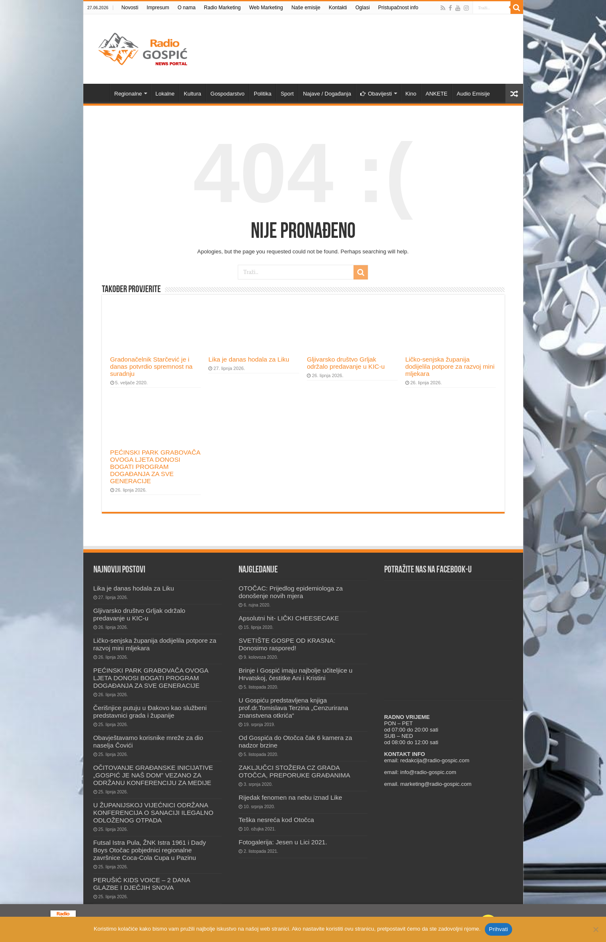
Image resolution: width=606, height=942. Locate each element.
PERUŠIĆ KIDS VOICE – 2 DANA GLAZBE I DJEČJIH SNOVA (141, 883)
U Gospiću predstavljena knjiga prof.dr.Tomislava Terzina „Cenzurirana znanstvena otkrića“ (293, 708)
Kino (410, 93)
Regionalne (128, 93)
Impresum (158, 8)
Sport (287, 93)
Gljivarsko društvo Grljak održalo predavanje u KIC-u (346, 363)
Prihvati (498, 929)
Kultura (192, 93)
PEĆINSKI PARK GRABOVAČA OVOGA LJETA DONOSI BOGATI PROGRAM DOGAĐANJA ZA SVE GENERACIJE (155, 466)
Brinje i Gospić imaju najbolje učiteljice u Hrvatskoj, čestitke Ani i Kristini (295, 674)
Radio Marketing (222, 8)
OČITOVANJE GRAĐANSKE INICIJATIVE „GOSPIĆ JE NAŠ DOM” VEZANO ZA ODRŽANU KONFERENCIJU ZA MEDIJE (153, 775)
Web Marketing (266, 8)
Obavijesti (376, 93)
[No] (595, 929)
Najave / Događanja (327, 93)
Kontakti (338, 8)
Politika (262, 93)
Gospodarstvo (227, 93)
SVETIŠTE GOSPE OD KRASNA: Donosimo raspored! (287, 644)
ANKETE (436, 93)
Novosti (130, 8)
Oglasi (363, 8)
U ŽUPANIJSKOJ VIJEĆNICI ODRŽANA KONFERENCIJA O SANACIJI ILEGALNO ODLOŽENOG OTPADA (153, 812)
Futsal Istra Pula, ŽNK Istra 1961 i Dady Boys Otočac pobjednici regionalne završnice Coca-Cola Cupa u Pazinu (149, 850)
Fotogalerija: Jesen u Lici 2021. (283, 842)
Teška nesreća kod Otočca (276, 819)
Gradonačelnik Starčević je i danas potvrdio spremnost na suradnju (151, 366)
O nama (187, 8)
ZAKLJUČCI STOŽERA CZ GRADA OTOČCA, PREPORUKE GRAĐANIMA (294, 771)
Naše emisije (305, 8)
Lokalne (165, 93)
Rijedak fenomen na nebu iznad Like (290, 797)
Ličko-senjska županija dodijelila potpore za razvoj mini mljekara (449, 366)
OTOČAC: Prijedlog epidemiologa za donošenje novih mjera (291, 592)
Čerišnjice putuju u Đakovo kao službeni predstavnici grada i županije (150, 711)
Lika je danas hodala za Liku (248, 359)
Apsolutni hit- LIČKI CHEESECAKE (289, 618)
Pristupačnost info (398, 8)
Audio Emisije (473, 93)
